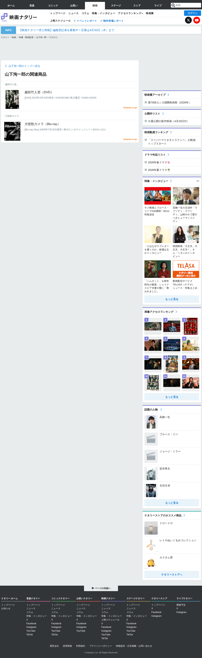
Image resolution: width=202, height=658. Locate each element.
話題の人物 (151, 409)
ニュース (73, 13)
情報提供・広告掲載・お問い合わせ (134, 646)
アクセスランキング (129, 13)
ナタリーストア (159, 598)
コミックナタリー (60, 598)
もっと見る (171, 299)
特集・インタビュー (103, 13)
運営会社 (54, 646)
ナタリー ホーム (9, 598)
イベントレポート (87, 20)
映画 (14, 37)
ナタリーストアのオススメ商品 (162, 515)
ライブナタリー (184, 598)
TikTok (29, 634)
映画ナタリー (23, 17)
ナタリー (5, 37)
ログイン (192, 13)
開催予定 (181, 605)
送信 (173, 5)
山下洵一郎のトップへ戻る (24, 65)
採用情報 (67, 646)
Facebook (31, 623)
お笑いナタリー (84, 598)
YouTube (196, 20)
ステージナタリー (135, 598)
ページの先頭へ (103, 588)
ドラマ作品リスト (155, 154)
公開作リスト (152, 113)
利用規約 (80, 646)
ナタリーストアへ (171, 574)
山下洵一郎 (41, 37)
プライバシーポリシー (100, 646)
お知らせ (5, 608)
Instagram (31, 627)
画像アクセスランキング (158, 311)
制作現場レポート (113, 20)
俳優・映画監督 (26, 37)
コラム (85, 13)
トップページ (58, 13)
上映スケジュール (60, 20)
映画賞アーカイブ (155, 94)
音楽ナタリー (33, 598)
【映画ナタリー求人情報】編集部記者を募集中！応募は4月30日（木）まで (66, 30)
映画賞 (150, 13)
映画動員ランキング (156, 132)
